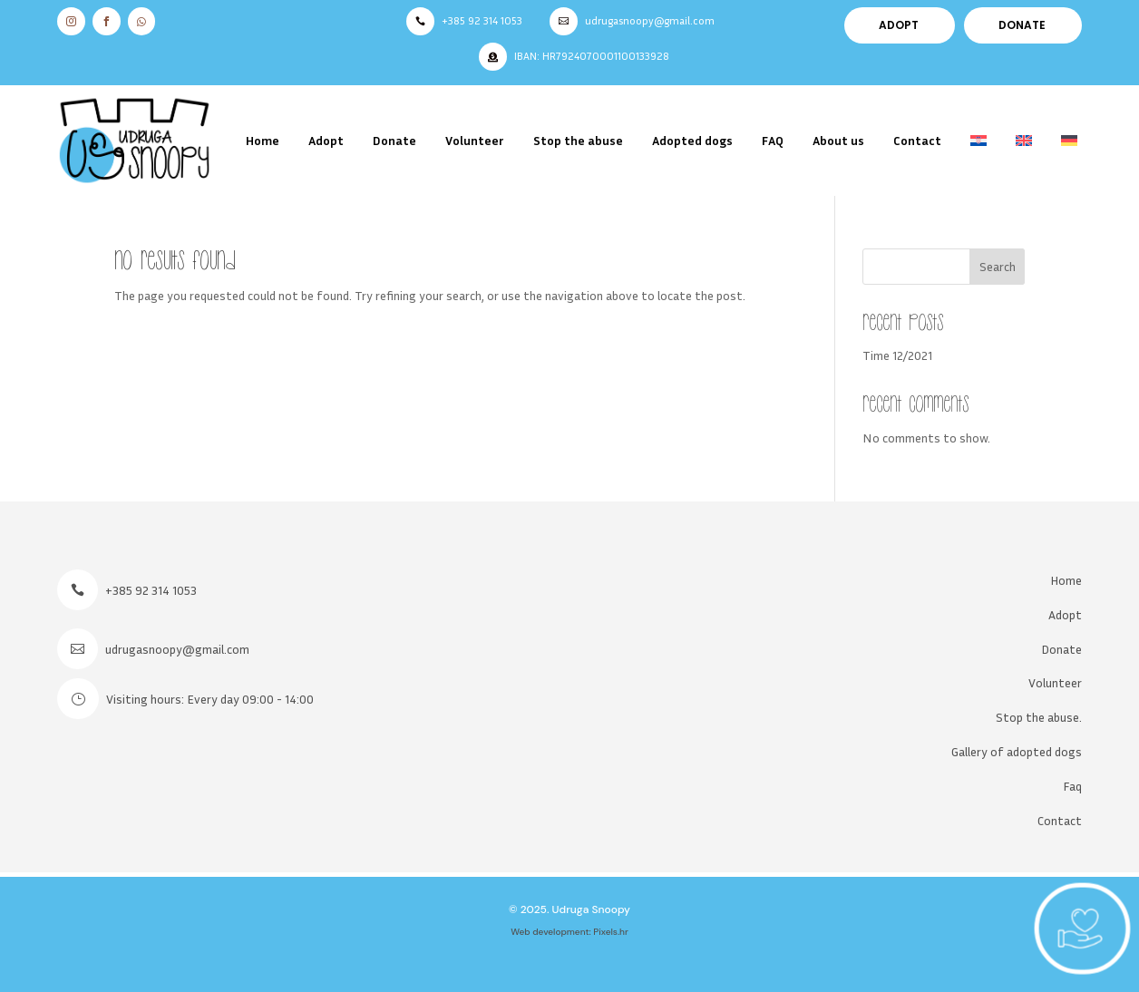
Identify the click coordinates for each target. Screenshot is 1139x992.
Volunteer (474, 140)
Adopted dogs (692, 140)
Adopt (326, 140)
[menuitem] (978, 140)
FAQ (773, 140)
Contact (917, 140)
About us (838, 140)
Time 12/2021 (897, 355)
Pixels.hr (610, 932)
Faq (1072, 785)
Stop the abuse (578, 140)
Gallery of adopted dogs (1016, 751)
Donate (394, 140)
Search (997, 266)
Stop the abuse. (1039, 717)
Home (262, 140)
